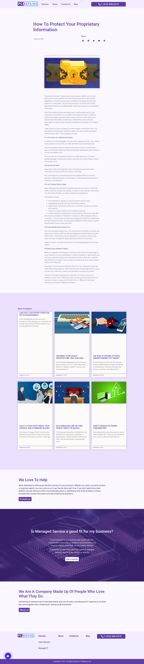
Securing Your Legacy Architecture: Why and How (69, 357)
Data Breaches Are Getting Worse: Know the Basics (69, 427)
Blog (76, 4)
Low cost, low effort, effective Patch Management (34, 314)
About (54, 4)
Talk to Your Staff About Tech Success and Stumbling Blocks (34, 427)
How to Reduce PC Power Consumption (105, 427)
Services (45, 4)
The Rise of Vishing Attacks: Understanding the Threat (106, 357)
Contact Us (65, 4)
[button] (83, 41)
